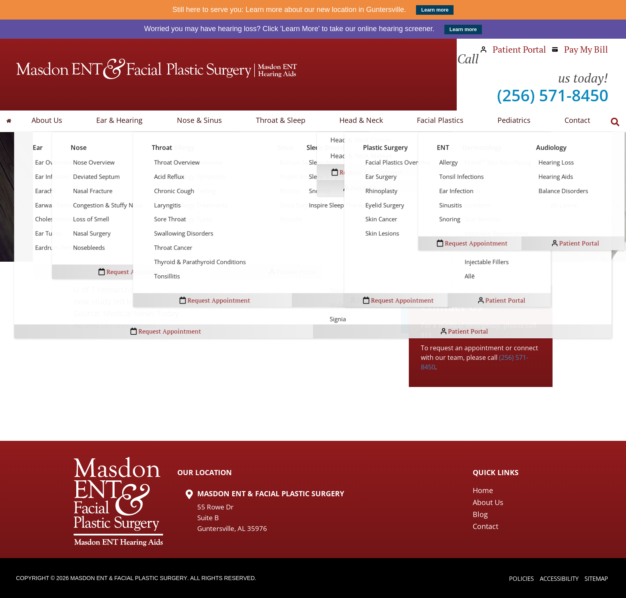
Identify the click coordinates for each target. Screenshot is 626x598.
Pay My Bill (580, 49)
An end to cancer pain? (115, 325)
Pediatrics (510, 121)
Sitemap (595, 578)
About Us (57, 121)
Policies (515, 578)
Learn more (435, 10)
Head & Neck (362, 121)
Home (483, 490)
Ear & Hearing (128, 121)
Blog (480, 514)
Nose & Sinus (205, 121)
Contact (571, 121)
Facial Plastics (438, 121)
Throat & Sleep (284, 121)
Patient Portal (513, 49)
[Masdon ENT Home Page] (156, 69)
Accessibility (555, 578)
